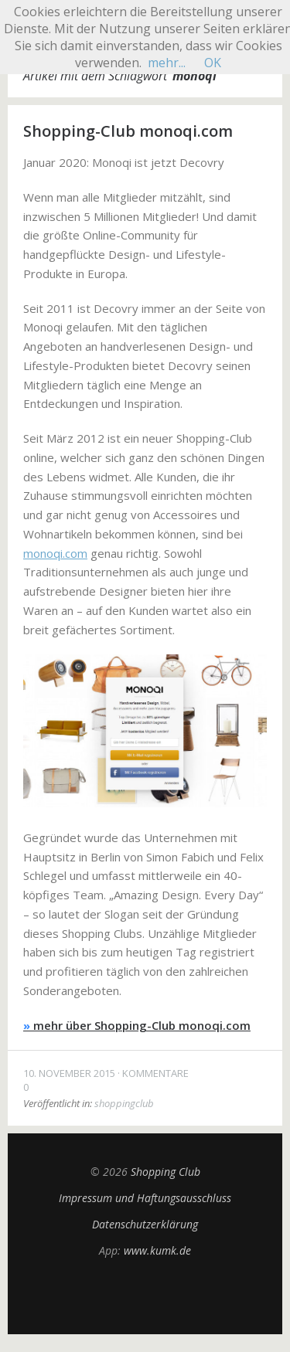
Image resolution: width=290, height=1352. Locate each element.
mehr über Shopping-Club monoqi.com (137, 1025)
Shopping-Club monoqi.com (128, 131)
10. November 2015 (69, 1073)
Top (145, 1296)
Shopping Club (165, 1171)
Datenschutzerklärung (145, 1224)
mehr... (167, 62)
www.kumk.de (157, 1250)
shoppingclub (124, 1103)
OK (212, 62)
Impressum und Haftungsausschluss (145, 1198)
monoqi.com (55, 553)
